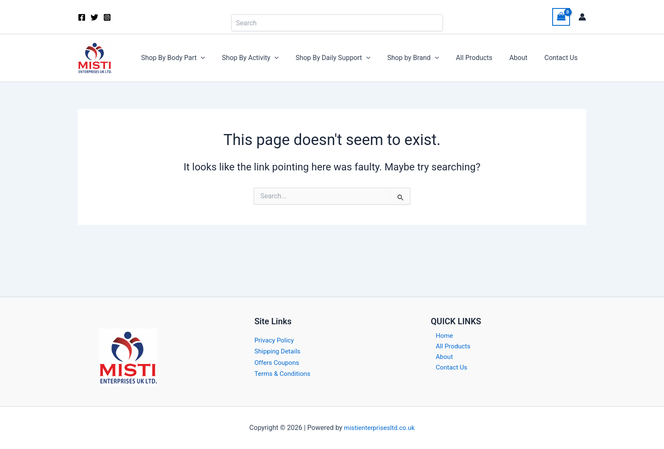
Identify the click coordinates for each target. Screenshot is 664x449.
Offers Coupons (278, 363)
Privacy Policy (275, 340)
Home (440, 336)
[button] (223, 58)
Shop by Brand (425, 58)
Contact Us (562, 58)
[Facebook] (82, 17)
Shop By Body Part (195, 58)
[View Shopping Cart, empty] (561, 16)
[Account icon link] (582, 17)
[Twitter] (94, 17)
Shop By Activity (269, 58)
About (524, 58)
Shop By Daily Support (348, 58)
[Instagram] (107, 17)
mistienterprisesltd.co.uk (379, 428)
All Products (482, 58)
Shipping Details (279, 351)
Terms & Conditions (284, 374)
